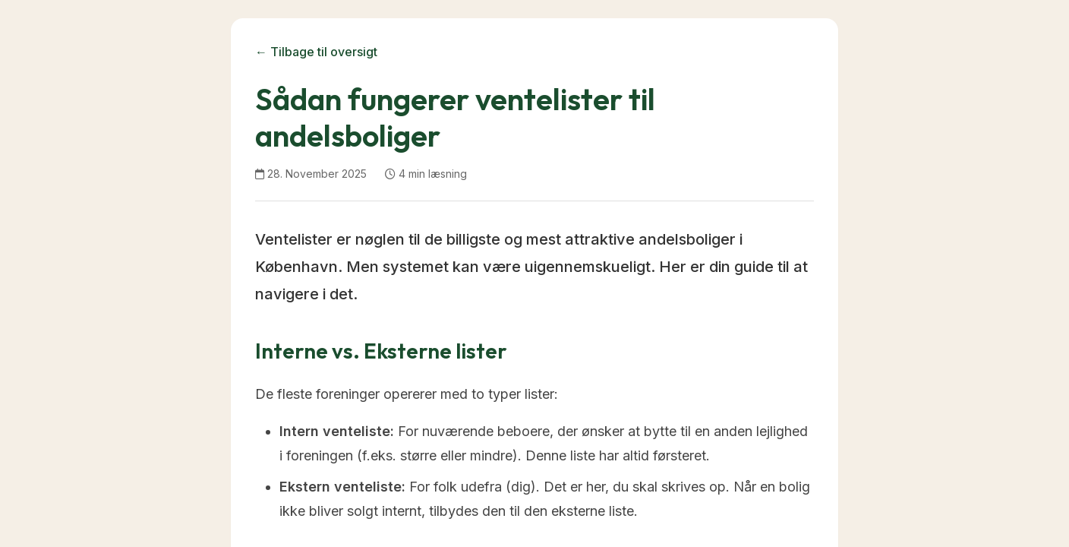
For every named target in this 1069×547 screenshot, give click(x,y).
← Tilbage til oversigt (316, 51)
